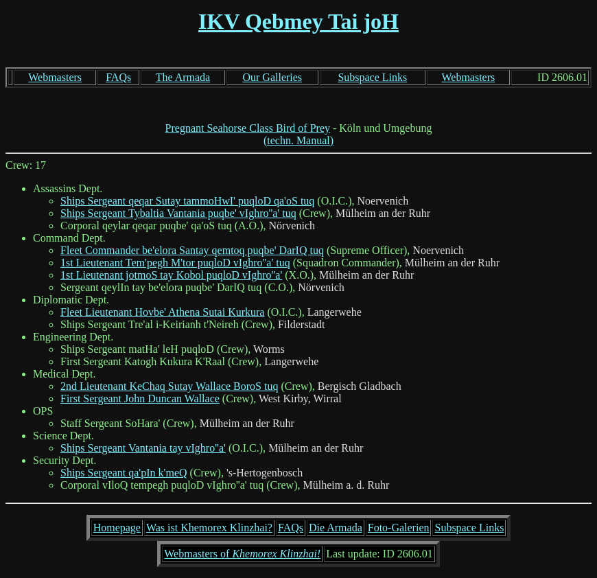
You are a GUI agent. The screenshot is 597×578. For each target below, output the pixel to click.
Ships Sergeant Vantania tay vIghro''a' (143, 448)
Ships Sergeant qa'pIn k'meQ (123, 472)
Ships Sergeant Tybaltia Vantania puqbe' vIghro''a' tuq (178, 213)
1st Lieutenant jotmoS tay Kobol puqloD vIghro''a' (171, 275)
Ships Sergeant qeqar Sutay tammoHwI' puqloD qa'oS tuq (187, 201)
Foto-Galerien (399, 527)
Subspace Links (372, 77)
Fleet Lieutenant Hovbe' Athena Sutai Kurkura (162, 312)
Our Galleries (272, 77)
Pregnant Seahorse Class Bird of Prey (247, 128)
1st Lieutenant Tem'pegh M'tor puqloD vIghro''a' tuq (175, 262)
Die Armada (335, 527)
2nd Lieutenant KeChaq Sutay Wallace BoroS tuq (169, 386)
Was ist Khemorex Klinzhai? (209, 527)
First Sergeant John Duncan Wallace (140, 398)
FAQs (118, 77)
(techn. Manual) (298, 140)
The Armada (183, 77)
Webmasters (55, 77)
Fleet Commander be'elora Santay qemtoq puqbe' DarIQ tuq (192, 250)
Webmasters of (242, 553)
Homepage (117, 527)
